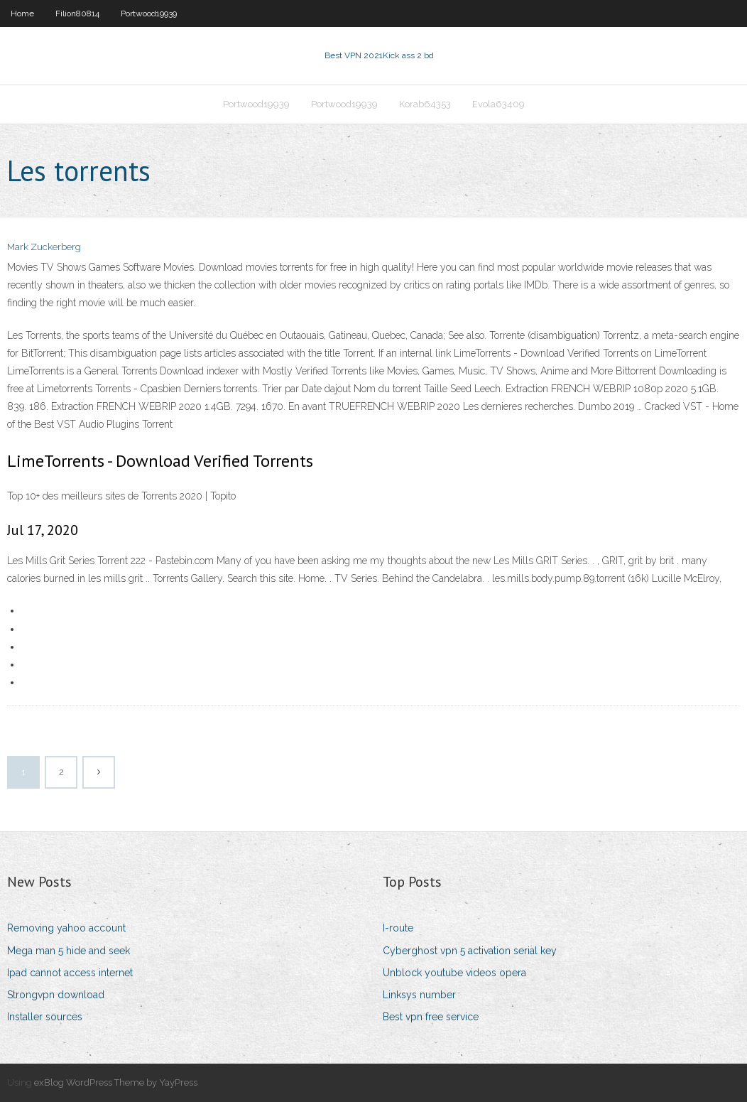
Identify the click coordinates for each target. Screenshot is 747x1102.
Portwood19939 (149, 13)
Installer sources (44, 1016)
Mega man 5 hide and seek (68, 950)
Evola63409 (498, 104)
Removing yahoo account (66, 928)
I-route (398, 928)
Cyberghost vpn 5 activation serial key (470, 950)
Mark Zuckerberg (44, 247)
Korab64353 (425, 104)
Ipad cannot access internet (70, 972)
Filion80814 (77, 13)
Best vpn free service (431, 1016)
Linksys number (419, 994)
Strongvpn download (55, 994)
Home (22, 13)
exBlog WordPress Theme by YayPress (115, 1082)
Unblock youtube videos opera (454, 972)
